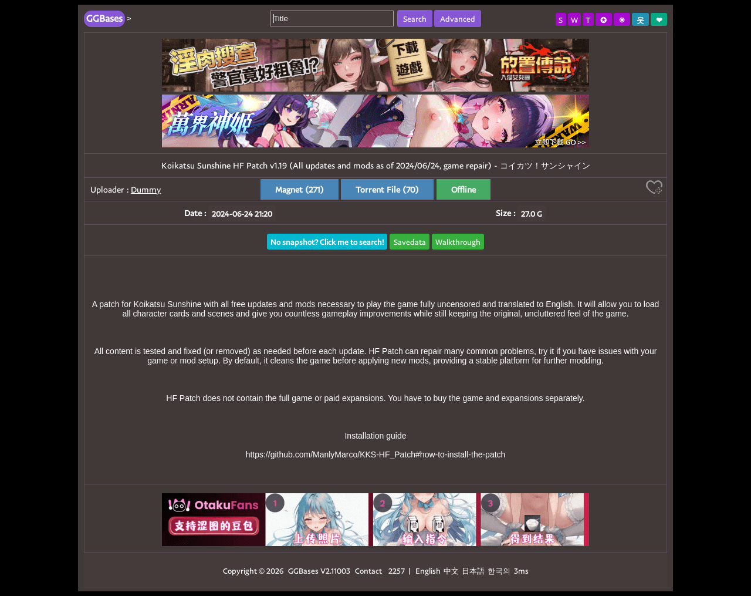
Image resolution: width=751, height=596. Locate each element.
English (428, 570)
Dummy (146, 189)
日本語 (473, 570)
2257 (396, 570)
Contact (368, 570)
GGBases (303, 570)
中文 (451, 570)
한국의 (500, 570)
